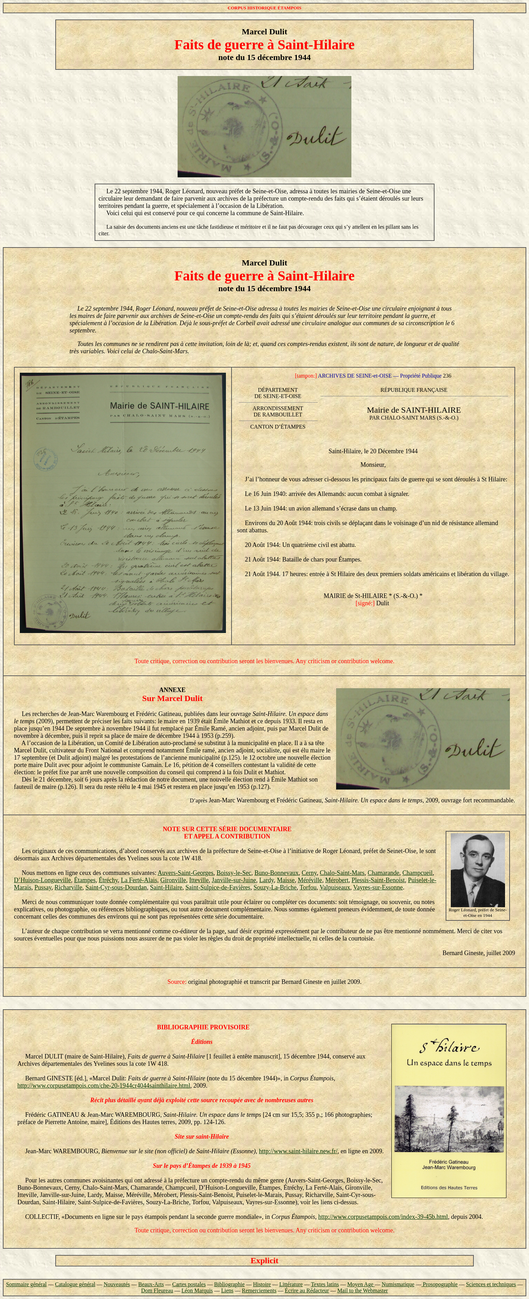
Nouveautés (117, 1284)
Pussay (42, 887)
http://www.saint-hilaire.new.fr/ (298, 1151)
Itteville (199, 880)
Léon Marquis (197, 1290)
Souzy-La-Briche (274, 887)
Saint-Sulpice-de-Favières (217, 887)
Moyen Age (361, 1284)
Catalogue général (75, 1284)
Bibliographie (229, 1284)
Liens (227, 1290)
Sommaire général (26, 1284)
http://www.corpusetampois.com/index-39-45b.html (383, 1216)
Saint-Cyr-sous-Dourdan (116, 887)
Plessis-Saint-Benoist (378, 880)
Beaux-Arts (151, 1284)
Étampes (85, 880)
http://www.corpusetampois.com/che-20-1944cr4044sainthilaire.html (103, 1085)
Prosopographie (439, 1284)
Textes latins (325, 1284)
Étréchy (108, 880)
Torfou (308, 887)
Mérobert (337, 880)
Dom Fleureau (157, 1290)
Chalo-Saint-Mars (342, 872)
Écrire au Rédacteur (307, 1290)
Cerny (309, 872)
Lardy (266, 880)
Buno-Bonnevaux (276, 872)
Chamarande (383, 872)
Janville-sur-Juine (234, 880)
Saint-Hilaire (166, 887)
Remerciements (259, 1290)
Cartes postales (188, 1284)
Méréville (310, 880)
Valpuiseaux (334, 887)
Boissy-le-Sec (234, 872)
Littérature (291, 1284)
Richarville (68, 887)
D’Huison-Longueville (42, 880)
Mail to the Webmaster (362, 1290)
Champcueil (417, 872)
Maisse (286, 880)
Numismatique (398, 1284)
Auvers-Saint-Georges (185, 872)
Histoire (262, 1284)
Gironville (173, 880)
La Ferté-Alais (139, 880)
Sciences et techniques (491, 1284)
